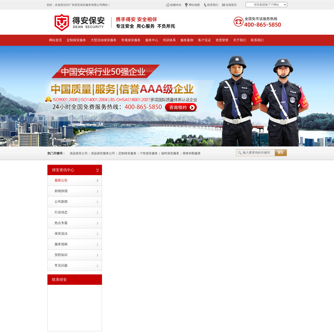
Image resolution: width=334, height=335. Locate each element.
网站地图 (194, 4)
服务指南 (61, 244)
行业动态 (61, 212)
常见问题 (61, 265)
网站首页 (55, 40)
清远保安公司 (79, 153)
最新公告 (61, 180)
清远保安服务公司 (103, 153)
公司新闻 (61, 201)
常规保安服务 (131, 40)
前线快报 (61, 191)
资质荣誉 (222, 40)
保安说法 (61, 233)
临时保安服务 (170, 153)
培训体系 (169, 40)
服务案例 (186, 40)
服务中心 (151, 40)
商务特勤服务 (192, 153)
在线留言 (231, 4)
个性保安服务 (149, 153)
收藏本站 (175, 4)
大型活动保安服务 (104, 40)
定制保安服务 (76, 40)
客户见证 (204, 40)
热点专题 (61, 223)
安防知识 (61, 255)
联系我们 (212, 4)
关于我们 (239, 40)
